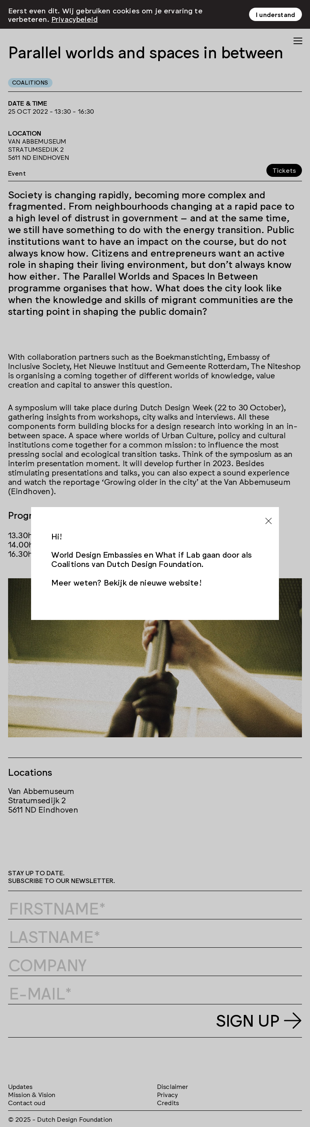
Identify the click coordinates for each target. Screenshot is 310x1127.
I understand (275, 12)
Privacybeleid (74, 16)
